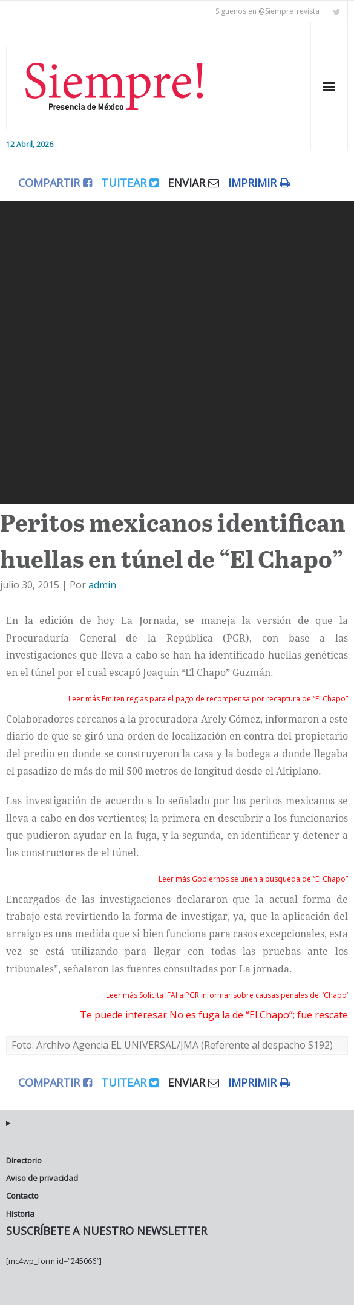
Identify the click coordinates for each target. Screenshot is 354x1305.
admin (102, 584)
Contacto (22, 1195)
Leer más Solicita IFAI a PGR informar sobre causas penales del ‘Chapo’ (227, 995)
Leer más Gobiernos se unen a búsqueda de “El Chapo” (253, 879)
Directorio (24, 1160)
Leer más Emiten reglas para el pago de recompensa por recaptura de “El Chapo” (208, 699)
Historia (20, 1213)
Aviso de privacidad (42, 1178)
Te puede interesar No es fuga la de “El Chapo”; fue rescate (214, 1014)
